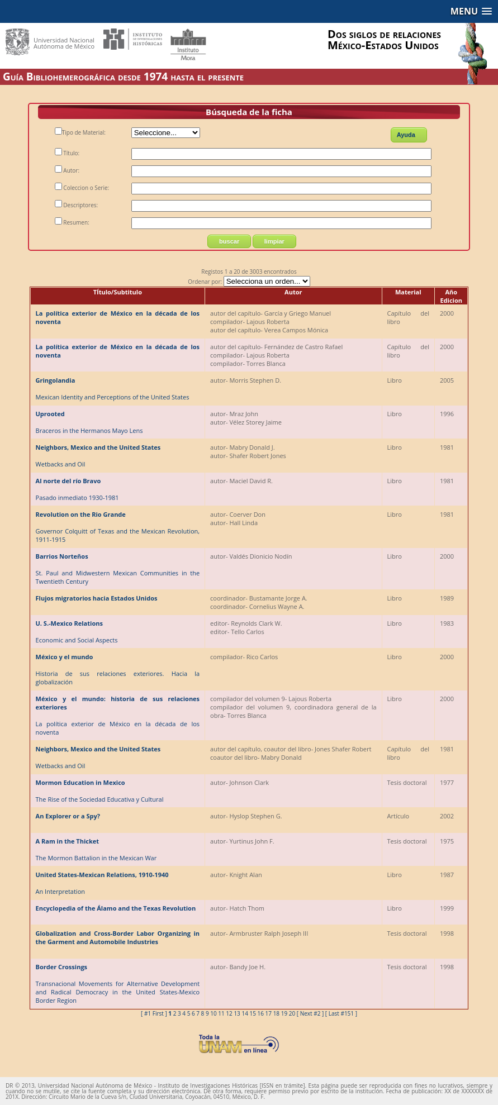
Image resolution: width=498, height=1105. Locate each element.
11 (221, 1013)
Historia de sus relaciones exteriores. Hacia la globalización (118, 669)
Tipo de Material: (80, 132)
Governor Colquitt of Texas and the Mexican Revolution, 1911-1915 (118, 527)
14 (244, 1013)
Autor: (67, 170)
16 (261, 1013)
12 (229, 1013)
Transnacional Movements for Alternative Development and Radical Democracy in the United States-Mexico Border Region (118, 983)
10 (213, 1013)
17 (268, 1013)
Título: (67, 153)
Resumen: (72, 222)
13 (237, 1013)
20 (292, 1013)
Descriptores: (76, 205)
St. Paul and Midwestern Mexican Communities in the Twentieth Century (118, 568)
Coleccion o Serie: (82, 188)
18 (276, 1013)
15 (253, 1013)
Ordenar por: (249, 281)
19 (284, 1013)
